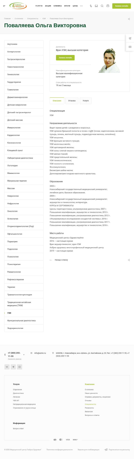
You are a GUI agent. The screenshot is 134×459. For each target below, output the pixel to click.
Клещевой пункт (15, 150)
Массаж (11, 188)
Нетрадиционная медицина (24, 404)
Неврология (13, 196)
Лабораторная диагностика (20, 158)
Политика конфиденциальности (60, 450)
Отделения (17, 390)
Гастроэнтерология (16, 59)
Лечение (16, 397)
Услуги (86, 101)
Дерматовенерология (17, 97)
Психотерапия (13, 264)
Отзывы (72, 101)
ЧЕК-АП (16, 401)
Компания (89, 384)
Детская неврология (16, 105)
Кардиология (13, 135)
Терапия (11, 287)
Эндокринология (15, 328)
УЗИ (9, 313)
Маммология (13, 173)
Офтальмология (14, 234)
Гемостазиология (15, 67)
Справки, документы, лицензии (97, 397)
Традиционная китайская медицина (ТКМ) (19, 304)
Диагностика (18, 393)
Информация (19, 423)
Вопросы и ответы (92, 415)
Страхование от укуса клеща (24, 408)
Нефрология (13, 203)
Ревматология (14, 272)
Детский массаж (15, 120)
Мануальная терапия (17, 181)
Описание (57, 101)
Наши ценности (91, 393)
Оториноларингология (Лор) (20, 226)
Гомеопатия (12, 90)
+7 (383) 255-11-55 (14, 354)
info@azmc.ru (40, 353)
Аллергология (13, 52)
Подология (12, 249)
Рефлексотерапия (15, 279)
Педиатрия (12, 241)
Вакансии (89, 412)
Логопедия (12, 165)
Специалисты (90, 404)
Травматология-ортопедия (19, 295)
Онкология (12, 211)
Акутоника (12, 44)
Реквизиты (89, 408)
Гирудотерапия (14, 82)
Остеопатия (12, 219)
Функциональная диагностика (21, 320)
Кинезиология (14, 143)
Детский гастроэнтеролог (19, 112)
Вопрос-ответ (18, 429)
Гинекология (13, 74)
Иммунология (13, 127)
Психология (12, 257)
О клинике (89, 390)
